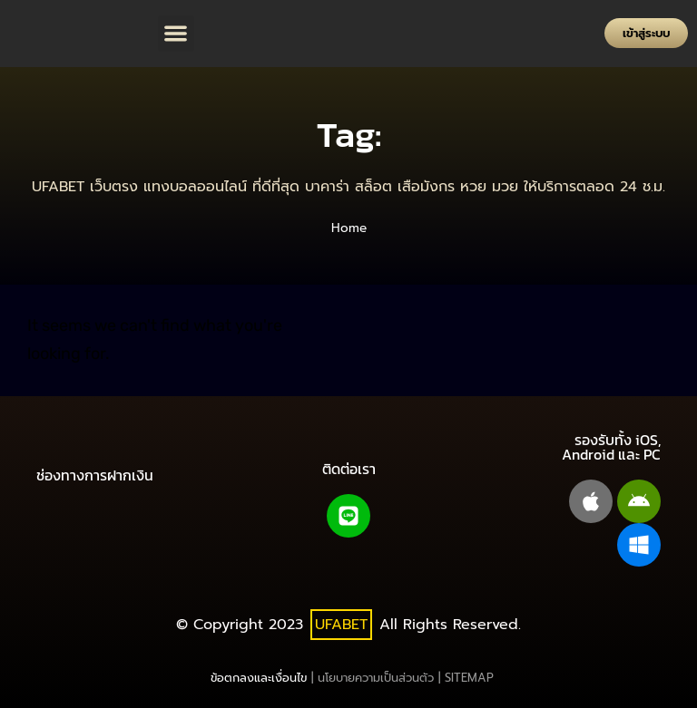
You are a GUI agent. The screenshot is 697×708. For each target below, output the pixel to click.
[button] (176, 34)
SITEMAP (469, 677)
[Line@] (348, 516)
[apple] (591, 501)
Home (349, 228)
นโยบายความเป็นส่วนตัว (376, 677)
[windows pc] (639, 545)
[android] (639, 501)
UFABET (341, 624)
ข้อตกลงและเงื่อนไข (259, 677)
